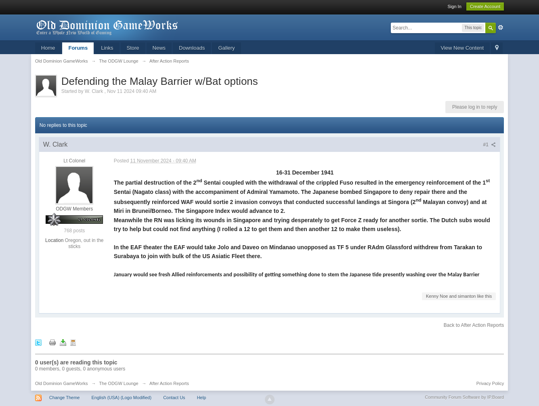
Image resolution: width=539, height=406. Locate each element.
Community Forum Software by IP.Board (464, 397)
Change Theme (64, 397)
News (159, 48)
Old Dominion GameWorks (61, 383)
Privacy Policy (490, 383)
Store (133, 48)
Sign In (454, 6)
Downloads (192, 48)
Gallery (226, 48)
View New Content (462, 48)
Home (48, 48)
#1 (489, 144)
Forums (78, 48)
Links (107, 48)
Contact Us (174, 397)
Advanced (500, 27)
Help (201, 397)
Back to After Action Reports (474, 325)
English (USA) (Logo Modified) (122, 397)
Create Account (485, 6)
